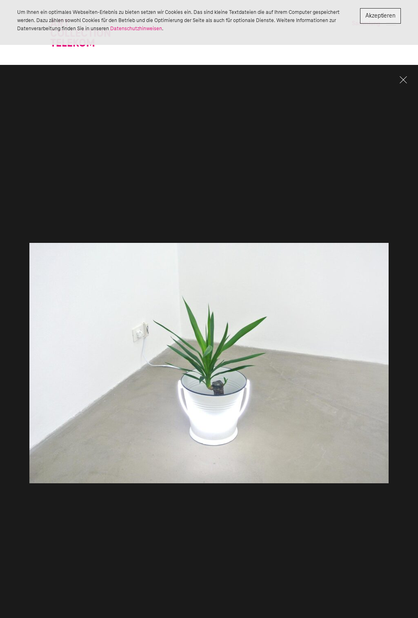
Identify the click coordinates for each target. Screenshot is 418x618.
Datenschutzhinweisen (136, 28)
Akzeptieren (380, 16)
